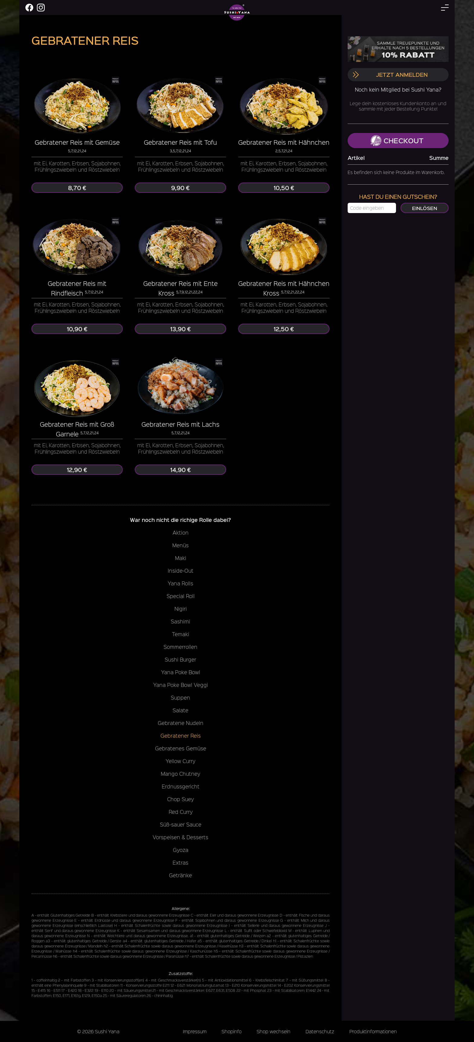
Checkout (397, 140)
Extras (180, 862)
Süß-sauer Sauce (180, 824)
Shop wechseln (274, 1031)
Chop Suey (180, 799)
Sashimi (180, 621)
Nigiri (180, 608)
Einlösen (424, 208)
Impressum (194, 1031)
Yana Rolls (180, 583)
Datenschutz (320, 1031)
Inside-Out (180, 570)
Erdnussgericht (181, 786)
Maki (180, 558)
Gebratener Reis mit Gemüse (77, 142)
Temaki (180, 634)
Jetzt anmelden (390, 74)
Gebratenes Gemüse (180, 748)
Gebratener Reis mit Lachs (180, 424)
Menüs (180, 545)
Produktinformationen (373, 1031)
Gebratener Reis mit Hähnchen (284, 142)
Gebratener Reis (181, 735)
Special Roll (181, 596)
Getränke (180, 875)
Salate (180, 710)
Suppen (180, 697)
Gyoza (180, 849)
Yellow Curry (180, 761)
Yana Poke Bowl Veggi (180, 684)
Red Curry (181, 811)
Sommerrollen (180, 646)
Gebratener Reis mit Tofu (180, 142)
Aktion (181, 532)
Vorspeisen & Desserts (180, 837)
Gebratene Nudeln (180, 723)
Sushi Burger (180, 659)
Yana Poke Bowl (180, 672)
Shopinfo (232, 1031)
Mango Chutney (180, 773)
